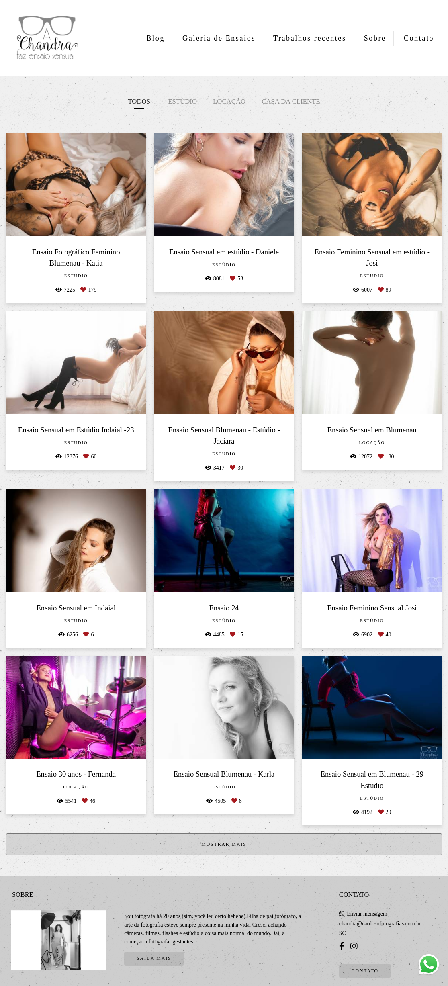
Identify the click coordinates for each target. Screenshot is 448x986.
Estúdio (182, 101)
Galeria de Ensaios (219, 38)
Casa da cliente (291, 101)
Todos (139, 101)
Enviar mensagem (367, 914)
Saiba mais (154, 958)
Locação (229, 101)
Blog (156, 38)
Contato (419, 38)
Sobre (375, 38)
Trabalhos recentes (309, 38)
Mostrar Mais (223, 844)
